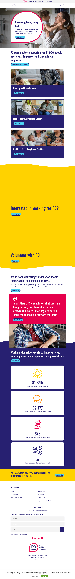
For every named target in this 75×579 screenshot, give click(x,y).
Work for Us (15, 214)
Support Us (59, 475)
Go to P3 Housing (48, 1)
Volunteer (15, 261)
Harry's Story (18, 320)
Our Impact (15, 361)
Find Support (19, 93)
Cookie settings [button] (34, 576)
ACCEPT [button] (44, 576)
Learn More (15, 290)
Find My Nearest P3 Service (19, 65)
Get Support (20, 37)
